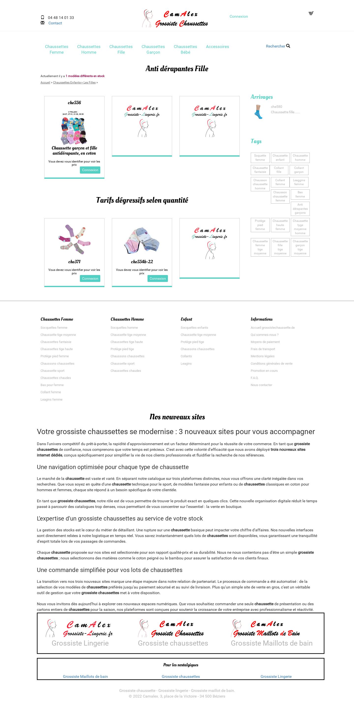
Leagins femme (51, 401)
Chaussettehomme (300, 159)
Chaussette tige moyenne (58, 337)
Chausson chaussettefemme (280, 197)
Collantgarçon (299, 171)
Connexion (239, 16)
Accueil (45, 84)
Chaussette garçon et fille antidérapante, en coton (74, 152)
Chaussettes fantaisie (56, 344)
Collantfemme (280, 183)
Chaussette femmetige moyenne (260, 246)
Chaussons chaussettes (57, 365)
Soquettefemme (260, 159)
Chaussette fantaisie (260, 171)
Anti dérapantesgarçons (300, 209)
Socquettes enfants (194, 329)
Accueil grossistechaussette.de (273, 329)
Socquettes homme (124, 329)
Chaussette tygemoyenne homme (300, 226)
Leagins (186, 365)
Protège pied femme (55, 358)
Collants (186, 358)
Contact (53, 23)
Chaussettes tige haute (57, 351)
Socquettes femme (54, 329)
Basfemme (300, 195)
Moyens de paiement (265, 344)
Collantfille (279, 171)
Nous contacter (261, 387)
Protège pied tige (122, 351)
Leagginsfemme (299, 183)
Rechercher (278, 46)
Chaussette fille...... (285, 114)
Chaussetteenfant (280, 159)
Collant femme (51, 394)
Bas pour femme (52, 387)
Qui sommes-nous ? (265, 337)
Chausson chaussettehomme (260, 185)
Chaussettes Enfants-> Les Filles (74, 84)
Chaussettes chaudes (56, 380)
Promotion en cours (264, 373)
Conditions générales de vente (272, 365)
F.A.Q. (255, 380)
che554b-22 (142, 263)
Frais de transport (263, 351)
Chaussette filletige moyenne (280, 246)
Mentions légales (263, 358)
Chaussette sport (52, 373)
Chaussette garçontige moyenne (300, 246)
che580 (276, 108)
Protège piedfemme (260, 223)
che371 (74, 263)
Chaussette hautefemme (280, 224)
